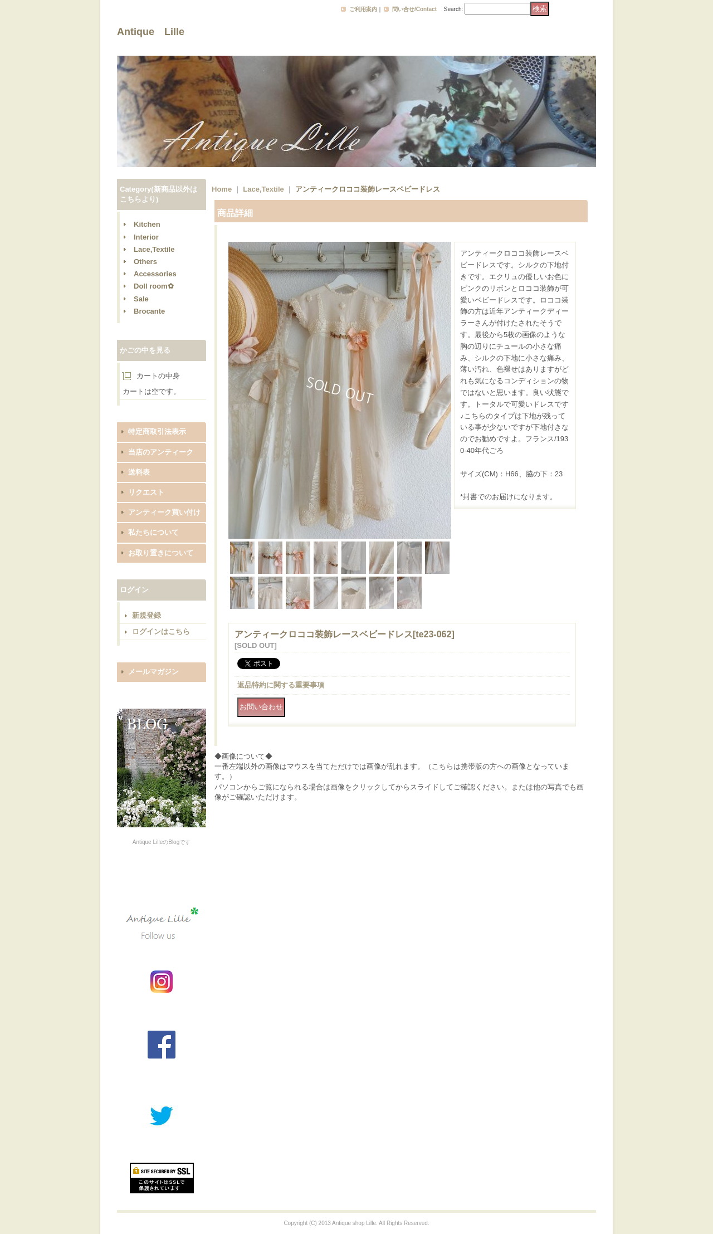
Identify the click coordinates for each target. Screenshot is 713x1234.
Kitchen (147, 224)
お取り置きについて (160, 553)
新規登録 (146, 615)
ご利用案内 (363, 9)
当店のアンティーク (160, 452)
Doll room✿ (154, 286)
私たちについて (153, 532)
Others (145, 261)
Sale (141, 299)
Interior (146, 237)
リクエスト (146, 492)
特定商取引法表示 (157, 431)
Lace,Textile (154, 249)
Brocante (149, 311)
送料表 (139, 472)
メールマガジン (153, 671)
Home (222, 189)
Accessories (155, 274)
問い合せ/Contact (414, 9)
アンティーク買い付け (164, 512)
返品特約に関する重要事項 (280, 685)
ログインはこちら (161, 631)
